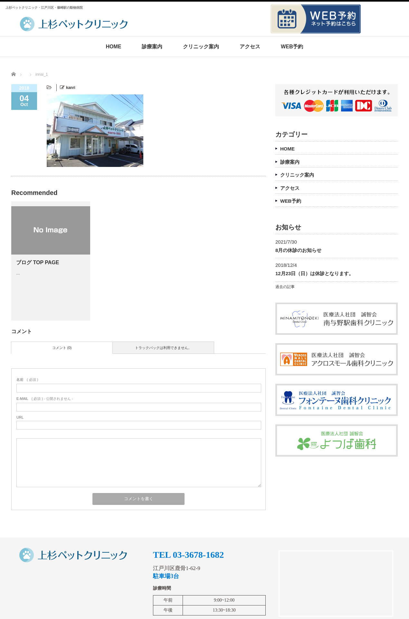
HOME (113, 46)
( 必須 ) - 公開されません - (44, 399)
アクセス (250, 46)
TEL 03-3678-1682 (188, 554)
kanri (70, 87)
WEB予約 (292, 46)
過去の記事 (285, 287)
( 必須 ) (27, 380)
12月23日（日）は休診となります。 (314, 273)
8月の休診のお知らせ (298, 250)
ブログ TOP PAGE (37, 262)
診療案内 (152, 46)
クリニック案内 (201, 46)
